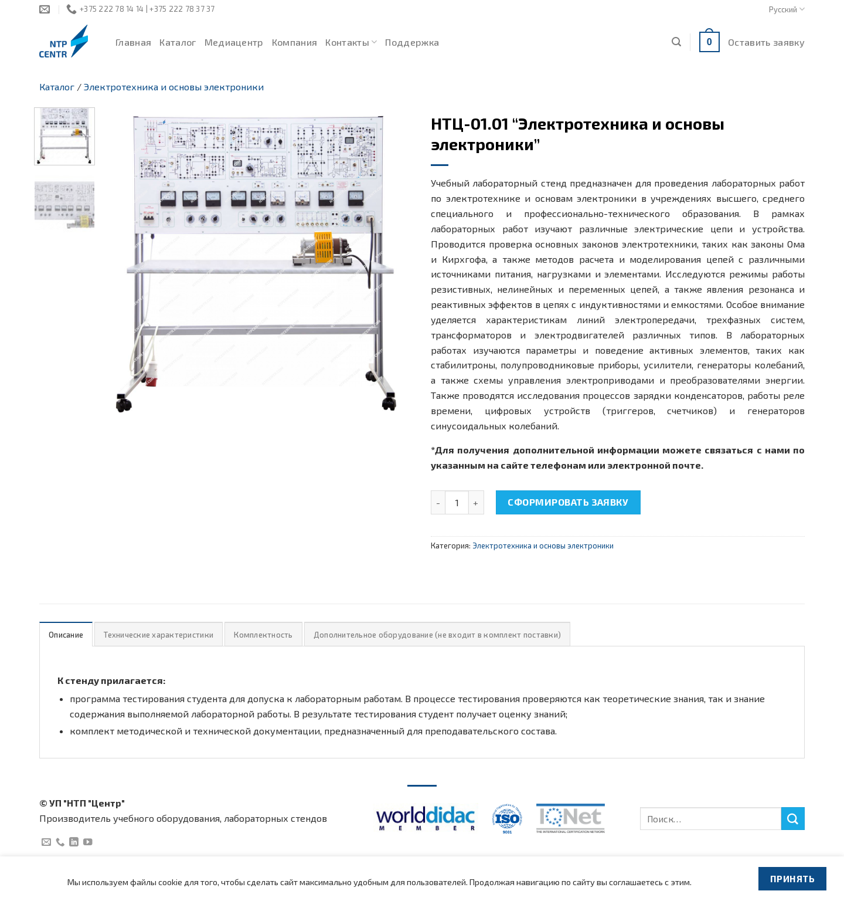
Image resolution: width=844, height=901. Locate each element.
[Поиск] (676, 42)
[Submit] (793, 819)
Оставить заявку (766, 42)
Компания (295, 42)
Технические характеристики (158, 634)
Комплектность (263, 634)
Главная (133, 42)
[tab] (66, 634)
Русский (787, 9)
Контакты (351, 42)
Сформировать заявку (568, 501)
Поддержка (412, 42)
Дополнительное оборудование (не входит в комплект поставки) (437, 634)
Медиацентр (234, 42)
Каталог (177, 42)
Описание (66, 634)
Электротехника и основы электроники (174, 86)
